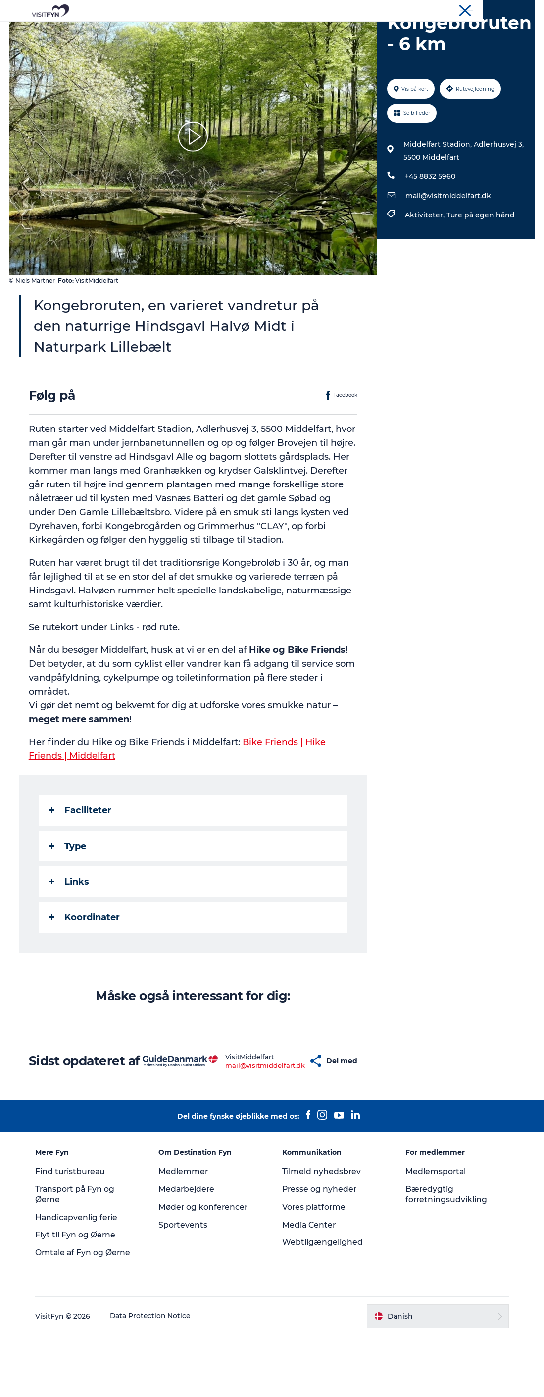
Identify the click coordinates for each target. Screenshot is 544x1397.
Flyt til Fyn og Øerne (79, 1296)
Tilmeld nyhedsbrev (321, 1232)
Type (68, 893)
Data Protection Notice (154, 1377)
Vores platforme (314, 1268)
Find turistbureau (74, 1232)
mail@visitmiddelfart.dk (448, 242)
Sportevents (185, 1286)
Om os (450, 9)
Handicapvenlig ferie (80, 1279)
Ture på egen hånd (480, 262)
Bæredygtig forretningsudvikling (445, 1256)
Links (70, 928)
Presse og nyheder (320, 1250)
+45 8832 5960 (429, 223)
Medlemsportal (434, 1232)
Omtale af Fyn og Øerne (87, 1314)
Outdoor (185, 32)
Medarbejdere (189, 1250)
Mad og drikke (242, 32)
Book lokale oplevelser (388, 32)
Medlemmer (185, 1232)
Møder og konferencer (501, 9)
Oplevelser (134, 32)
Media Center (309, 1286)
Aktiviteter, (425, 262)
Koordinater (85, 964)
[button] (283, 1115)
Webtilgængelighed (322, 1304)
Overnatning (307, 32)
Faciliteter (81, 857)
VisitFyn (419, 9)
